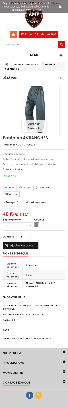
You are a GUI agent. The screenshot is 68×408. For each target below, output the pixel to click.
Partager (25, 187)
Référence (9, 144)
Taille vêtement (13, 219)
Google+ (42, 187)
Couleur (39, 219)
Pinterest (11, 194)
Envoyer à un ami (17, 202)
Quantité (8, 236)
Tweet (10, 187)
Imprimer (40, 202)
